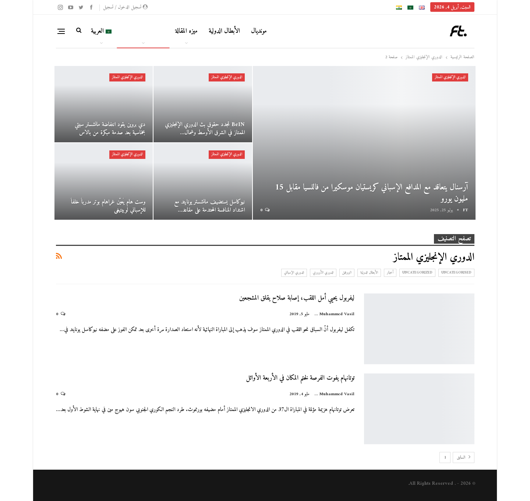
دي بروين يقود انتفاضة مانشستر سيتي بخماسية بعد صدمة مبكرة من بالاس (110, 128)
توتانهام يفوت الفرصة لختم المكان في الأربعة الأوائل (300, 378)
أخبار (390, 272)
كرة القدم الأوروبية (143, 31)
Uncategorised (456, 272)
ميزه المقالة (186, 31)
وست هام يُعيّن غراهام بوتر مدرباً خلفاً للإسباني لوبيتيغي (108, 206)
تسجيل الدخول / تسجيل (125, 7)
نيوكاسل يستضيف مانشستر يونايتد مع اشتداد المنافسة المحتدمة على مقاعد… (209, 206)
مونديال (259, 31)
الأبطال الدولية (224, 31)
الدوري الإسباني (294, 272)
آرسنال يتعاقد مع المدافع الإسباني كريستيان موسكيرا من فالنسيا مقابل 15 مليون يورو (371, 193)
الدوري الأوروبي (323, 272)
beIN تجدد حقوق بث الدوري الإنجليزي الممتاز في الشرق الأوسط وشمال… (205, 128)
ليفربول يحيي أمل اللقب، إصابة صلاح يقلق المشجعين (296, 298)
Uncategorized (417, 272)
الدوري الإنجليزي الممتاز (450, 77)
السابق (463, 458)
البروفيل (346, 272)
